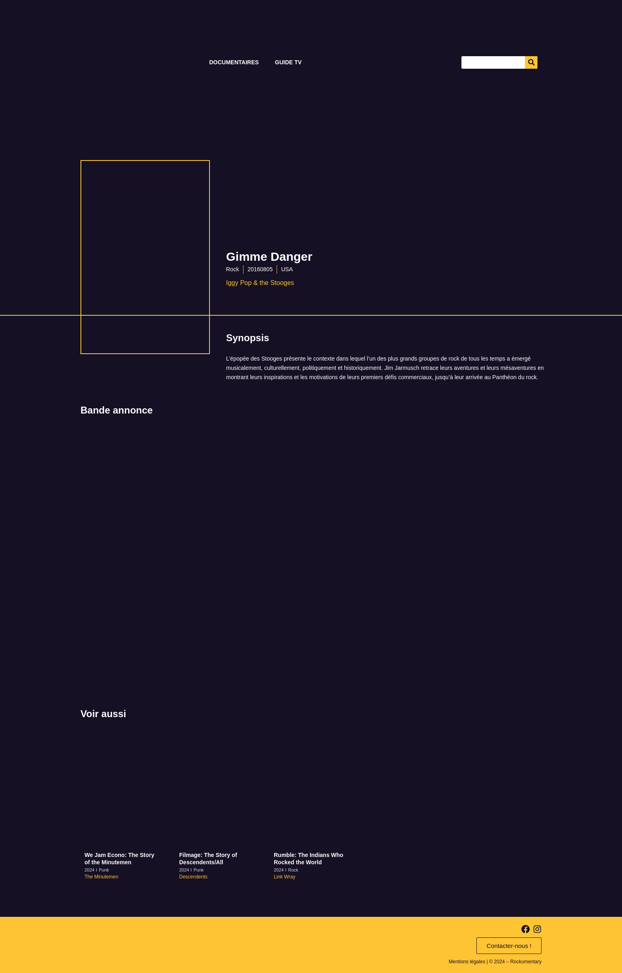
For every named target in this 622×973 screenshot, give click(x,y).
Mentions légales (467, 962)
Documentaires (234, 62)
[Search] (531, 62)
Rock (232, 269)
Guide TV (288, 62)
